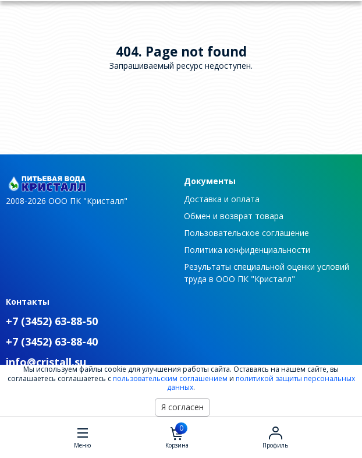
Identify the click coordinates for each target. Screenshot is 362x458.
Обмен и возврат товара (233, 215)
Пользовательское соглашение (246, 232)
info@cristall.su (46, 362)
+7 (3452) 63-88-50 (52, 321)
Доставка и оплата (222, 199)
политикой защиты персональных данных (261, 383)
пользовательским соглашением (170, 378)
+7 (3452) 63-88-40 (52, 341)
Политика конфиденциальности (247, 249)
